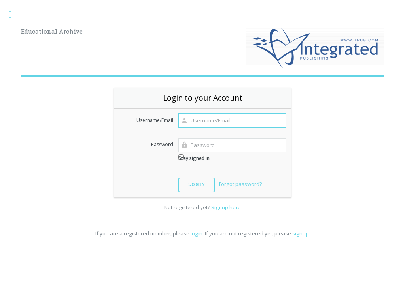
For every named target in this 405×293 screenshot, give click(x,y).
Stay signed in (194, 158)
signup (300, 233)
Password (162, 144)
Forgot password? (240, 184)
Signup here (226, 207)
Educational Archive (52, 31)
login (196, 233)
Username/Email (154, 120)
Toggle (14, 15)
